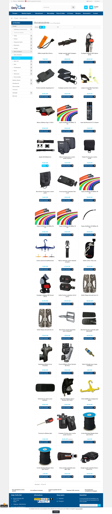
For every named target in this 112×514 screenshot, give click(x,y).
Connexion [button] (97, 1)
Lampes (16, 48)
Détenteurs (16, 45)
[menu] (86, 7)
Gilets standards (18, 51)
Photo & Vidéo (60, 13)
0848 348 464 (22, 503)
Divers (15, 70)
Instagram (61, 500)
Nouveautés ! (87, 13)
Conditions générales (39, 497)
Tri (58, 27)
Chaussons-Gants (18, 42)
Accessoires (17, 58)
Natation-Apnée (26, 13)
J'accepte (56, 511)
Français (90, 1)
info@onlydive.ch (21, 506)
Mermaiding (50, 13)
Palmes (16, 39)
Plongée (14, 13)
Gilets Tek (16, 61)
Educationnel (39, 13)
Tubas (15, 35)
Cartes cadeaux (19, 117)
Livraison (36, 499)
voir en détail (79, 508)
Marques (78, 13)
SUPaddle (15, 92)
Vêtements (16, 73)
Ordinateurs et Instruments (20, 29)
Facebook (61, 497)
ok (99, 504)
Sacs (15, 64)
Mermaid (15, 96)
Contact (95, 13)
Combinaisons (17, 67)
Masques (16, 32)
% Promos (70, 13)
